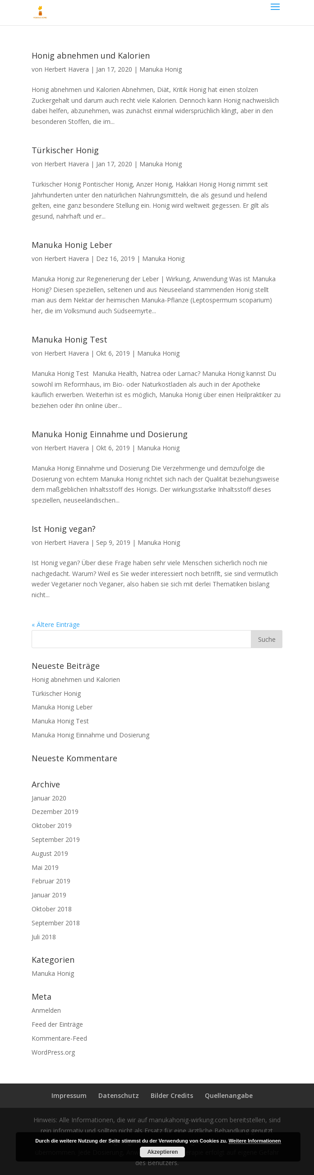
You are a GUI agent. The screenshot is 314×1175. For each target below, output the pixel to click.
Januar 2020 (49, 798)
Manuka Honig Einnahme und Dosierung (110, 434)
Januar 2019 (49, 895)
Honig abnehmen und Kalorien (91, 55)
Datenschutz (118, 1095)
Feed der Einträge (57, 1024)
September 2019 (56, 839)
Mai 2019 (45, 867)
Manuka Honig (160, 69)
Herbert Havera (66, 69)
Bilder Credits (172, 1095)
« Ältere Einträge (56, 624)
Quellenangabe (229, 1095)
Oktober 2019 (52, 825)
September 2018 (56, 923)
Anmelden (46, 1010)
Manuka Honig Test (69, 339)
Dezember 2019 (55, 811)
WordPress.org (53, 1052)
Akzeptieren (162, 1152)
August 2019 (50, 853)
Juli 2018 (44, 937)
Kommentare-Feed (59, 1038)
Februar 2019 (51, 881)
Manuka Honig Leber (72, 244)
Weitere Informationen (255, 1140)
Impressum (69, 1095)
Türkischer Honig (65, 150)
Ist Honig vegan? (64, 528)
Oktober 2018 (52, 909)
